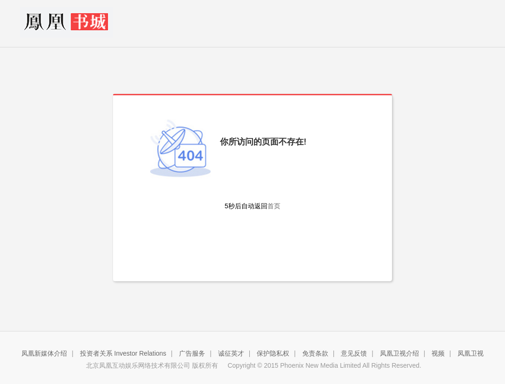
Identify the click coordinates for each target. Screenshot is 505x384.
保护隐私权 (273, 353)
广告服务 (192, 353)
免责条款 (315, 353)
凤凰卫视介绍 (399, 353)
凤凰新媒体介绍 (44, 353)
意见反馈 (354, 353)
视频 (438, 353)
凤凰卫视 (471, 353)
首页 (273, 206)
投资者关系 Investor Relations (123, 353)
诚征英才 (231, 353)
